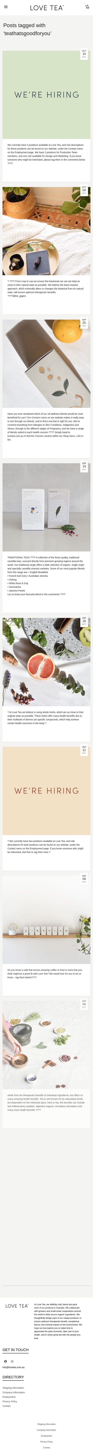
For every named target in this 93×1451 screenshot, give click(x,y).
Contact (7, 1406)
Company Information (14, 1392)
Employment (9, 1397)
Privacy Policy (10, 1401)
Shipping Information (13, 1388)
